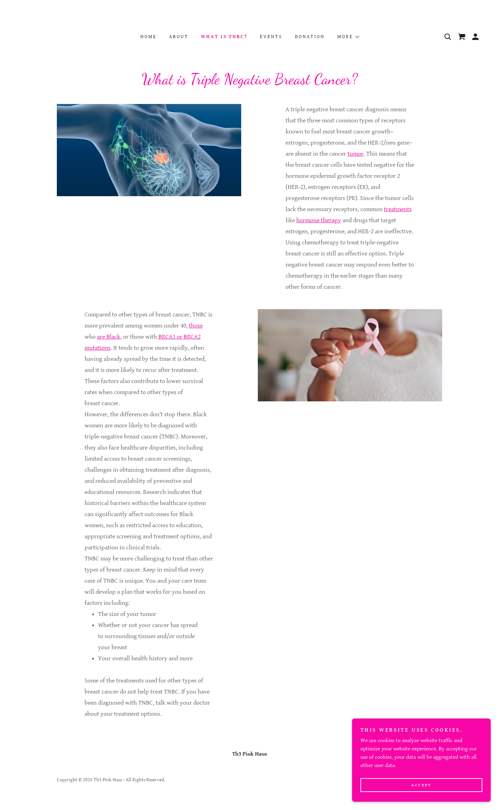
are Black (108, 336)
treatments (398, 209)
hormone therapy (318, 220)
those (196, 325)
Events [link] (271, 37)
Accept (421, 794)
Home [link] (148, 37)
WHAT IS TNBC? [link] (224, 37)
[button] (348, 37)
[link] (462, 37)
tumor (356, 153)
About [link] (179, 37)
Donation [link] (310, 37)
